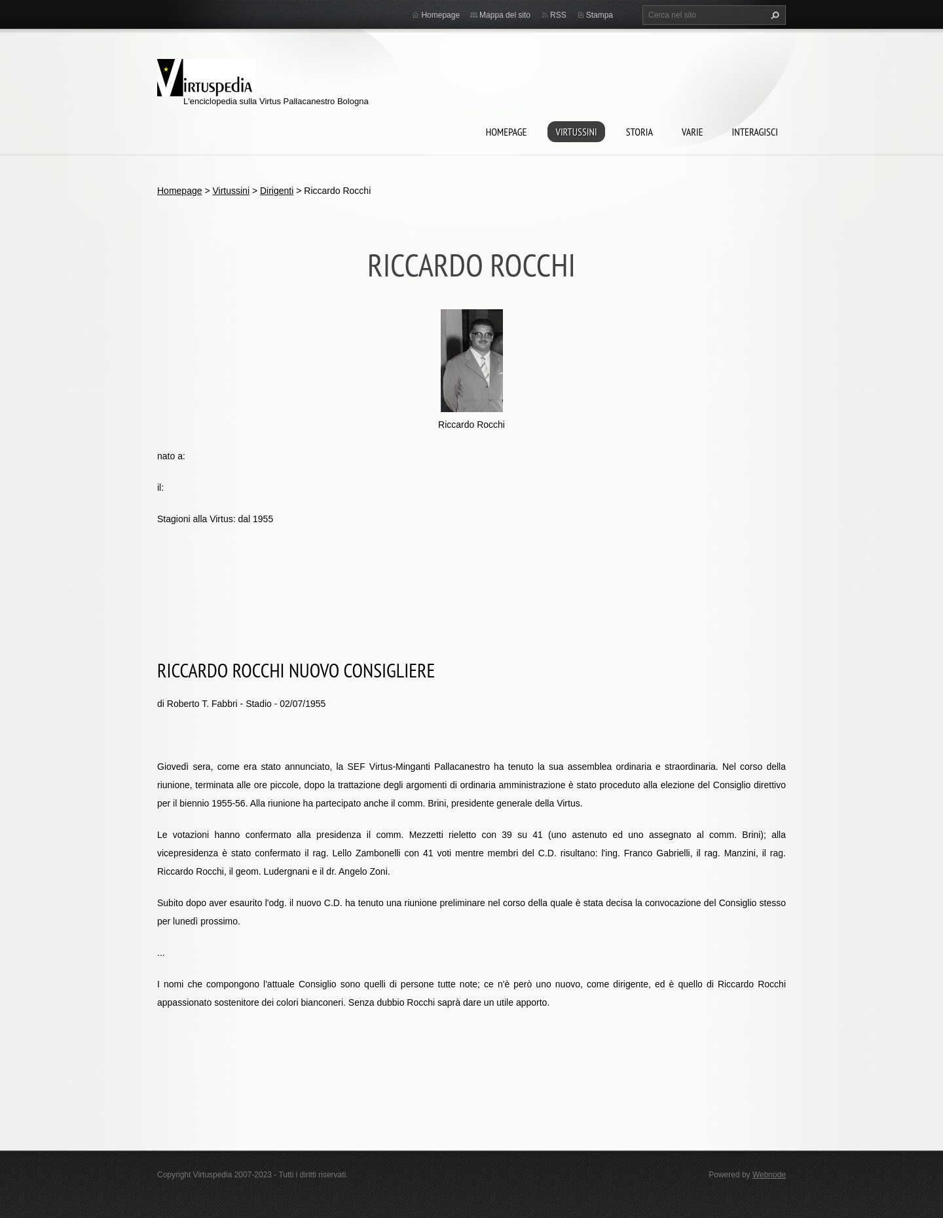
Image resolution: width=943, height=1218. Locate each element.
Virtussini (576, 131)
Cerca (773, 15)
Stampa (599, 15)
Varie (692, 131)
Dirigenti (276, 190)
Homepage (506, 131)
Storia (639, 131)
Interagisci (755, 131)
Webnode (769, 1174)
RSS (558, 15)
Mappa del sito (504, 15)
